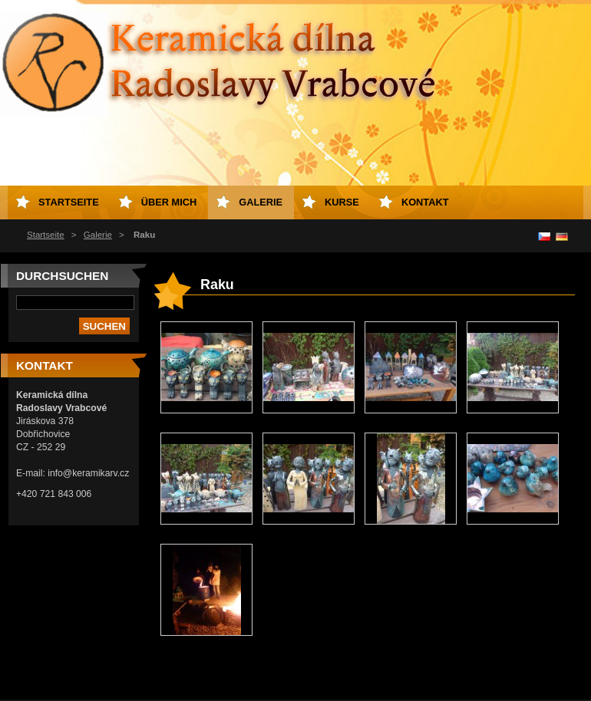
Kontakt (425, 202)
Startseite (45, 234)
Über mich (169, 202)
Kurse (342, 202)
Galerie (98, 234)
